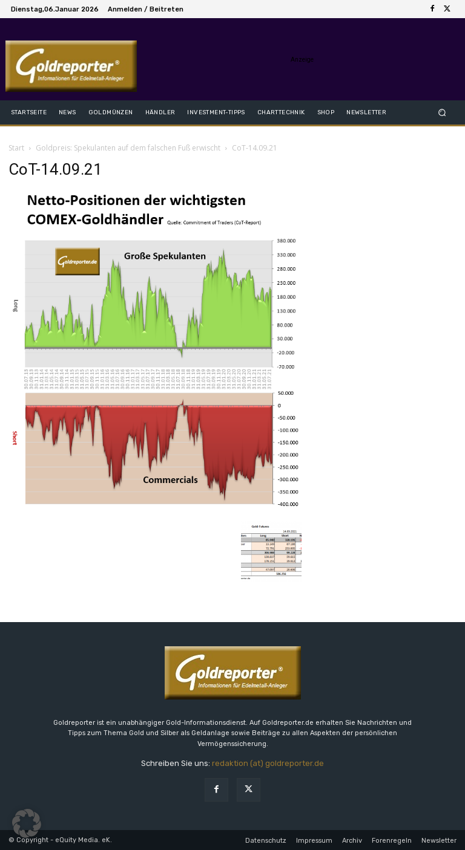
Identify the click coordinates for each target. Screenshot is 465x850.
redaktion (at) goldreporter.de (268, 763)
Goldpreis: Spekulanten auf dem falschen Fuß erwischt (128, 148)
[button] (442, 112)
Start (16, 148)
